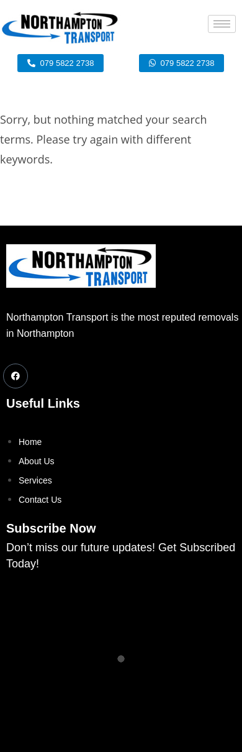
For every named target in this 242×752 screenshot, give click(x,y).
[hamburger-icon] (222, 24)
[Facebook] (15, 376)
